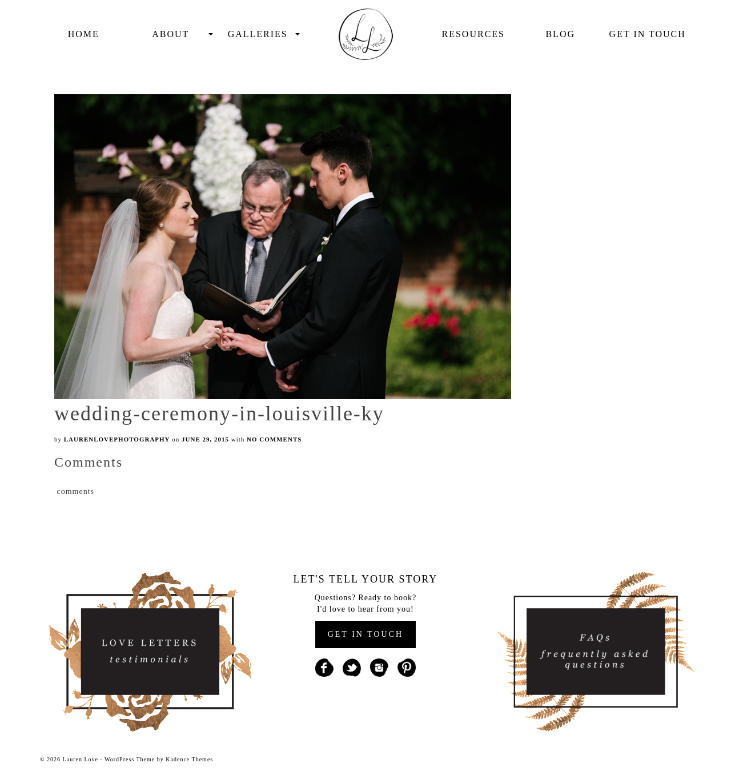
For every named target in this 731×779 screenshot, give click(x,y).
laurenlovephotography (117, 439)
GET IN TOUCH (365, 634)
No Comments (274, 439)
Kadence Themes (189, 759)
